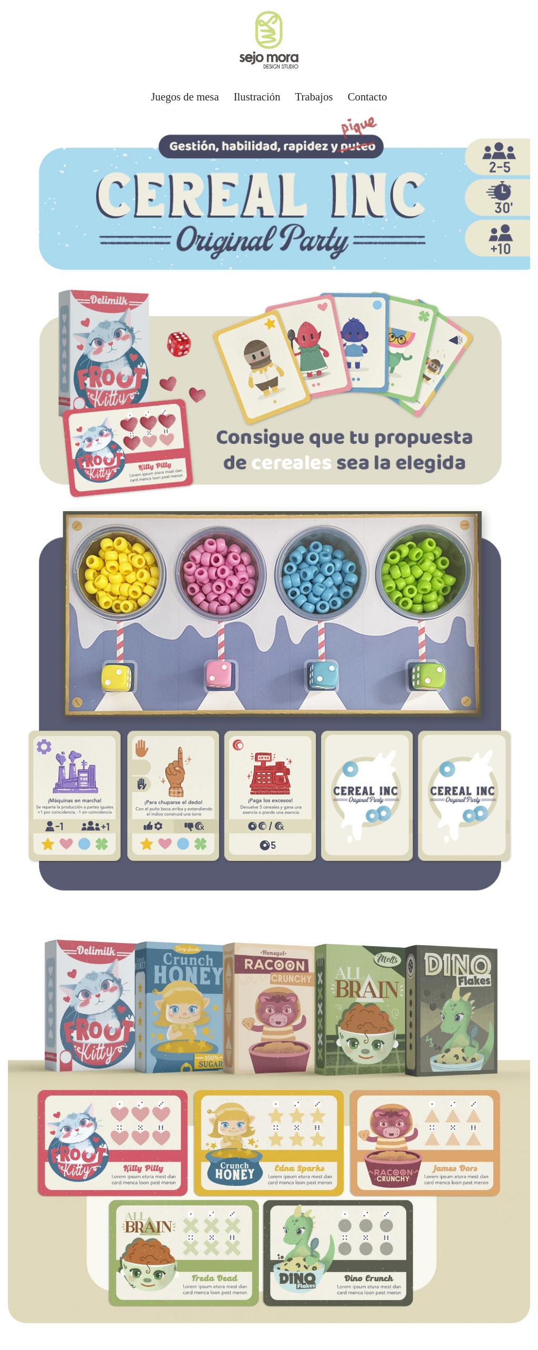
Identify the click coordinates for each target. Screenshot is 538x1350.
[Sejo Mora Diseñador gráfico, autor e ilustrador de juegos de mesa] (269, 41)
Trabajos (314, 96)
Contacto (367, 96)
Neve (17, 1336)
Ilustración (257, 96)
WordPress (128, 1336)
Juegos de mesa (185, 96)
